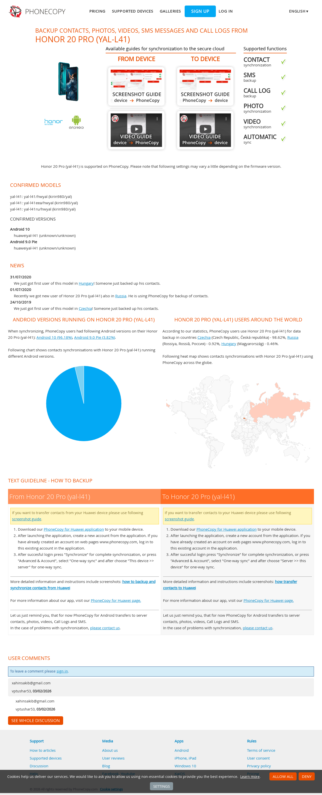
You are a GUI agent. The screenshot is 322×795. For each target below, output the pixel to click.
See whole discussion (35, 720)
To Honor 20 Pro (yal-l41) (205, 86)
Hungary (86, 283)
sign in (62, 671)
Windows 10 (185, 765)
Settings (161, 786)
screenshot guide (26, 519)
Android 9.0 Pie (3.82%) (94, 337)
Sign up (200, 11)
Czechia (85, 308)
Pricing (97, 11)
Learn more (250, 776)
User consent (258, 758)
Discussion (39, 765)
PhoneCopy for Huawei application (74, 529)
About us (110, 750)
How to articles (43, 750)
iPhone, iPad (185, 758)
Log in (226, 11)
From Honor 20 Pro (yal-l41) (136, 86)
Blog (106, 765)
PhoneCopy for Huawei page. (116, 600)
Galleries (170, 11)
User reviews (113, 758)
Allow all (283, 776)
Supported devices (132, 11)
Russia (120, 295)
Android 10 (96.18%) (54, 337)
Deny (306, 776)
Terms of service (261, 750)
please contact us (105, 627)
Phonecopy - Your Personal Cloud (38, 11)
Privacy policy (259, 765)
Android (182, 750)
